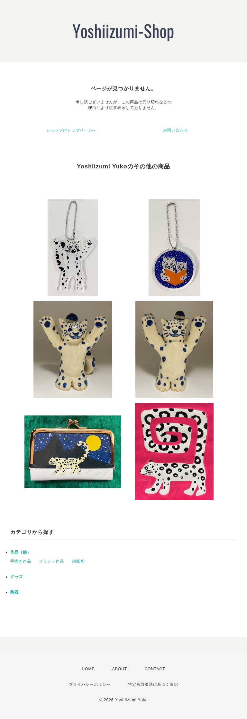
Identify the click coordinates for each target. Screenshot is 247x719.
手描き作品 (20, 561)
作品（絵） (20, 552)
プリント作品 (51, 561)
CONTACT (154, 669)
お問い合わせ (175, 130)
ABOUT (119, 669)
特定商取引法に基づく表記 (153, 684)
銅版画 (78, 561)
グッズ (16, 576)
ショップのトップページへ (71, 130)
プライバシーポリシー (90, 684)
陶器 (14, 592)
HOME (88, 669)
